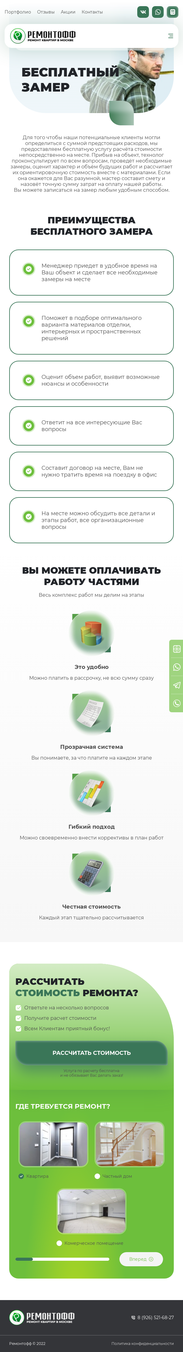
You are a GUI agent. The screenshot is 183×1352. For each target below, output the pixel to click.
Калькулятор (172, 12)
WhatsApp (158, 12)
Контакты (92, 12)
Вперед (137, 1259)
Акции (68, 12)
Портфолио (18, 12)
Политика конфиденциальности (142, 1343)
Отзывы (46, 12)
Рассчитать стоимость (92, 1053)
